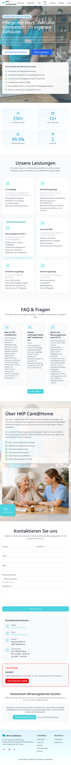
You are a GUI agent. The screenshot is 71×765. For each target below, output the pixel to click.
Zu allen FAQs (36, 391)
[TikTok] (14, 749)
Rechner (61, 3)
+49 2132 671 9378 (17, 680)
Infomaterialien (42, 748)
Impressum (58, 739)
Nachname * (40, 546)
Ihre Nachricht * (7, 586)
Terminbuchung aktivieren (24, 717)
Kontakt (39, 751)
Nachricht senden (35, 609)
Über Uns (45, 3)
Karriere (53, 3)
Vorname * (5, 546)
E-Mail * (4, 556)
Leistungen (31, 3)
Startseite (20, 3)
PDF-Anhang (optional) (9, 575)
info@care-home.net (19, 634)
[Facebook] (4, 749)
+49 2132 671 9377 (18, 627)
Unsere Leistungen (41, 52)
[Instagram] (9, 749)
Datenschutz (58, 742)
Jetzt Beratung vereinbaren (16, 52)
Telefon (4, 565)
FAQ (39, 3)
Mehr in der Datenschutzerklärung (47, 717)
